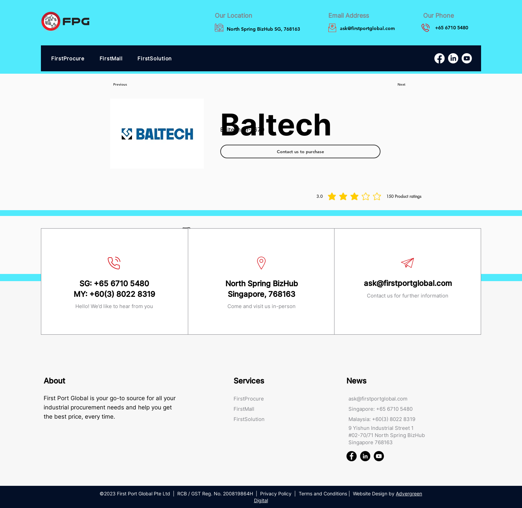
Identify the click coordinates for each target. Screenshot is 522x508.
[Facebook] (439, 58)
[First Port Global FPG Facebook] (351, 456)
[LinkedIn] (453, 58)
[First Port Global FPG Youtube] (379, 456)
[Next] (401, 84)
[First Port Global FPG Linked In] (365, 456)
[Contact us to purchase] (300, 151)
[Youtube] (467, 58)
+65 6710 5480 (121, 283)
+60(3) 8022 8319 (122, 294)
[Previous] (120, 84)
